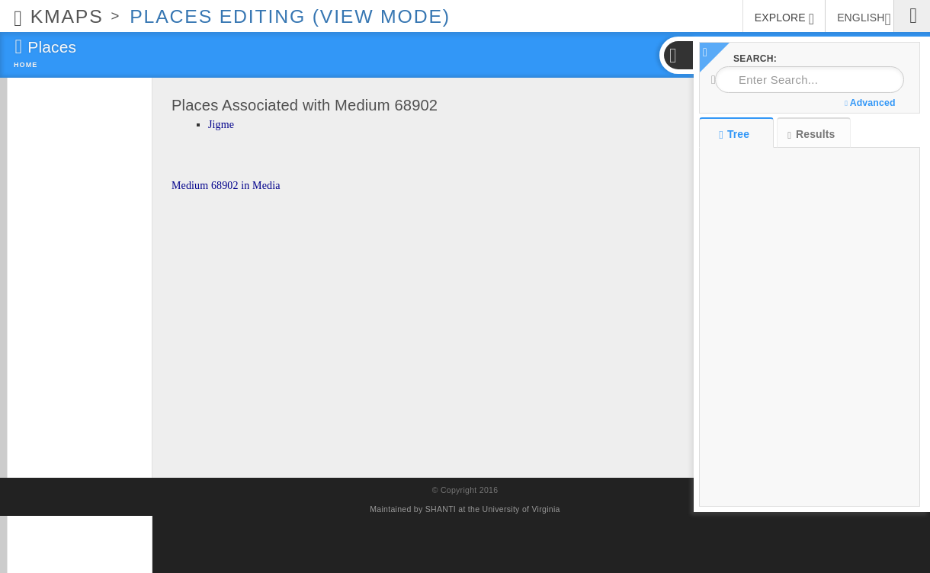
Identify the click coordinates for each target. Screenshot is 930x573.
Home (25, 65)
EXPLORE (784, 19)
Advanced (870, 103)
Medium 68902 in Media (226, 185)
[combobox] (809, 79)
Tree (736, 134)
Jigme (221, 124)
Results (811, 134)
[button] (677, 55)
